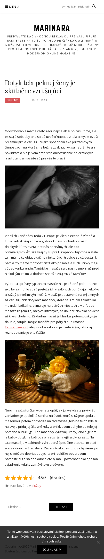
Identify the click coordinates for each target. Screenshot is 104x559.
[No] (98, 542)
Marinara (52, 28)
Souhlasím (52, 550)
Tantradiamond (16, 327)
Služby (12, 100)
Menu (14, 7)
